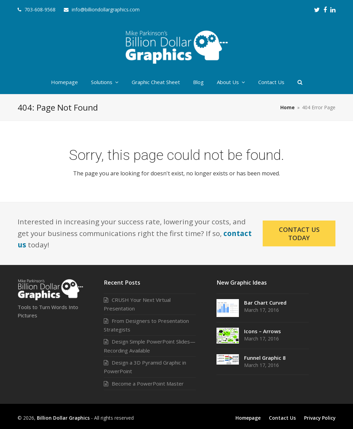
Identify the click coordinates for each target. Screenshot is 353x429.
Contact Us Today (299, 233)
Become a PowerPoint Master (148, 383)
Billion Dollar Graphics (63, 418)
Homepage (248, 418)
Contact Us (282, 418)
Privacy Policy (319, 418)
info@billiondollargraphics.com (106, 9)
